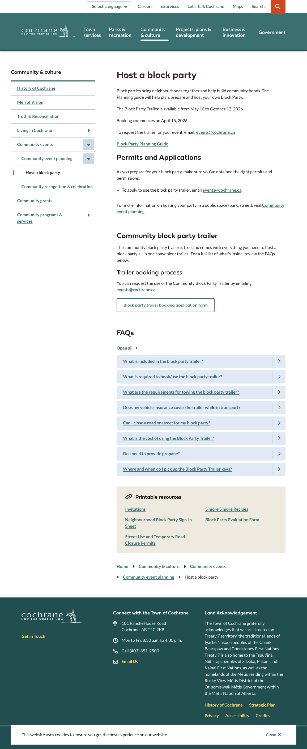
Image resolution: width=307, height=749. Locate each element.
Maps (238, 6)
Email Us (130, 661)
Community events (35, 144)
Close (271, 735)
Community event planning (46, 158)
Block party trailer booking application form (165, 305)
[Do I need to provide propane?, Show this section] (201, 453)
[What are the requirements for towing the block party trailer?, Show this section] (201, 392)
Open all (125, 348)
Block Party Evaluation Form (232, 519)
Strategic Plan (262, 705)
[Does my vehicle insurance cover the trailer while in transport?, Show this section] (201, 407)
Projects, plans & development (193, 32)
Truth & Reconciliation (38, 116)
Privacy (211, 715)
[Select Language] (109, 6)
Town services (92, 32)
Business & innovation (234, 32)
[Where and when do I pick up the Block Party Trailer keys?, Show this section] (201, 469)
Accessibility (237, 715)
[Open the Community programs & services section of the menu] (88, 215)
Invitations (135, 509)
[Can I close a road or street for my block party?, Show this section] (201, 423)
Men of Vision (30, 102)
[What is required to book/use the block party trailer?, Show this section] (201, 377)
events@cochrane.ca (215, 132)
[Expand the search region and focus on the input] (268, 6)
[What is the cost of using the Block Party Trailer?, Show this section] (201, 438)
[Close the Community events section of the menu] (88, 144)
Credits (263, 715)
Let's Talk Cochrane (206, 6)
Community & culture (153, 32)
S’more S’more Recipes (226, 509)
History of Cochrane (36, 88)
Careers (145, 6)
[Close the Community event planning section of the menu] (88, 158)
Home (122, 566)
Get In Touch (33, 636)
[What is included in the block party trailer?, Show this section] (201, 361)
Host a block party (42, 172)
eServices (170, 6)
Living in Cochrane (34, 130)
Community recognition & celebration (57, 186)
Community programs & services (39, 218)
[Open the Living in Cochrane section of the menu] (88, 130)
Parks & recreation (120, 32)
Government (272, 32)
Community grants (34, 200)
